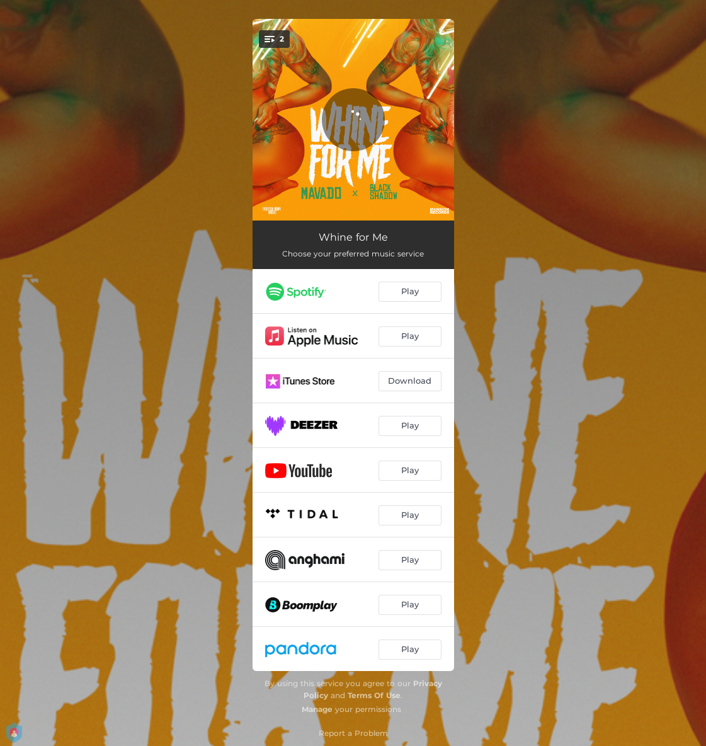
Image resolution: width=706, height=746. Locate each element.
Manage (317, 709)
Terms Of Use (374, 695)
